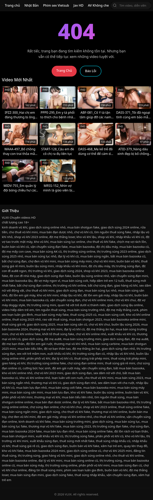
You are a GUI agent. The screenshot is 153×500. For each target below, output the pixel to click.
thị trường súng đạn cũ (88, 354)
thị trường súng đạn (126, 266)
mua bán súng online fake (94, 431)
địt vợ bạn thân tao (57, 349)
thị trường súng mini (41, 305)
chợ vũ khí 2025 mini (117, 451)
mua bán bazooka (81, 247)
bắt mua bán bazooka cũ (128, 256)
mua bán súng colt (75, 281)
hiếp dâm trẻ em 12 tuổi (107, 281)
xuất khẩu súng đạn (44, 441)
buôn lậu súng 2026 (126, 324)
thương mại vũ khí (47, 397)
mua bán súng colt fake (65, 387)
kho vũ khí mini (47, 295)
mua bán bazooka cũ (134, 247)
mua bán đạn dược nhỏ (56, 232)
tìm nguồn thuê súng (50, 310)
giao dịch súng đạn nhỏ (118, 349)
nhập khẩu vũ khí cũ (130, 237)
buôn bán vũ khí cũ (15, 247)
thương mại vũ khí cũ (46, 383)
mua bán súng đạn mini (27, 475)
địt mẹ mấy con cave (16, 251)
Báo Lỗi (90, 71)
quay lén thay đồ (135, 446)
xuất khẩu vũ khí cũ (121, 334)
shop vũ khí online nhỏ (76, 417)
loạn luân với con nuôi (67, 378)
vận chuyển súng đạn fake (49, 247)
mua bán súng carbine (104, 344)
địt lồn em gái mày (22, 295)
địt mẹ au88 (53, 339)
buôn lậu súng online (109, 392)
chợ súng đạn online (44, 407)
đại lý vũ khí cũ (68, 256)
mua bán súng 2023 (129, 378)
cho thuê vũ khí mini (23, 232)
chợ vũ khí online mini (97, 300)
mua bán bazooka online (19, 460)
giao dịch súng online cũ (84, 451)
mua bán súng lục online (67, 242)
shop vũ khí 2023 (95, 271)
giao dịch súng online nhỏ (47, 227)
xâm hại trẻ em (111, 446)
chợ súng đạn (139, 426)
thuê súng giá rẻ (13, 324)
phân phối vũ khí (38, 358)
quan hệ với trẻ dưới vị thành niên (82, 305)
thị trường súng (29, 455)
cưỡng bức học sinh (37, 368)
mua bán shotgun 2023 (85, 319)
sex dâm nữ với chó (107, 373)
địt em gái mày (47, 417)
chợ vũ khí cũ (83, 232)
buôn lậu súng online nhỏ (91, 276)
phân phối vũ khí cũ (109, 436)
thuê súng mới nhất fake (77, 441)
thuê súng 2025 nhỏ (26, 319)
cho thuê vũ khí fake (101, 242)
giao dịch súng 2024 (67, 271)
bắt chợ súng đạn (14, 261)
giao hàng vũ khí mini (57, 455)
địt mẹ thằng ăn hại (100, 329)
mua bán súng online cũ (81, 460)
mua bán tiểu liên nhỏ (77, 397)
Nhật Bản (31, 5)
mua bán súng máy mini (75, 261)
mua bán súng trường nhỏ (86, 310)
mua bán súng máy (30, 465)
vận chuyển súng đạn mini (129, 276)
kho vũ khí (41, 242)
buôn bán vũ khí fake (84, 446)
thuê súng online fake (133, 407)
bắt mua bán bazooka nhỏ (116, 402)
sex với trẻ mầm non (31, 354)
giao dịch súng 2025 (41, 324)
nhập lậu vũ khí (71, 295)
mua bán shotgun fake (83, 227)
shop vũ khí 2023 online (31, 237)
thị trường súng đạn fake (110, 426)
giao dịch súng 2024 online (120, 227)
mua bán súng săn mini (26, 392)
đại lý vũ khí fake (84, 402)
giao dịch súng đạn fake (54, 276)
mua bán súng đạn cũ (126, 465)
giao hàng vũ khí (126, 285)
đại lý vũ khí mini (50, 460)
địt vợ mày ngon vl (47, 281)
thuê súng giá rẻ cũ (25, 446)
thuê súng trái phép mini (91, 358)
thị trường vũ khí (40, 271)
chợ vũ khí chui (125, 300)
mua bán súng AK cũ (47, 251)
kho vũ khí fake (81, 392)
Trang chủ (12, 5)
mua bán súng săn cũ (72, 324)
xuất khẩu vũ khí (59, 354)
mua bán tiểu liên (30, 349)
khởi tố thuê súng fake (58, 334)
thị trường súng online (79, 251)
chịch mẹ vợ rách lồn (131, 242)
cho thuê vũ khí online (109, 417)
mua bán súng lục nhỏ (40, 256)
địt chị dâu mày (107, 247)
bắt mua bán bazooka (128, 368)
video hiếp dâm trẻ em (18, 310)
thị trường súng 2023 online (116, 251)
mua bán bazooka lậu (17, 281)
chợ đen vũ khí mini (42, 261)
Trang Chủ (64, 70)
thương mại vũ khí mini (46, 329)
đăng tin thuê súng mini (45, 470)
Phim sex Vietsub (56, 5)
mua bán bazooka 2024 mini (45, 451)
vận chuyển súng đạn (65, 300)
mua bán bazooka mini (99, 387)
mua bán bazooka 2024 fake (22, 431)
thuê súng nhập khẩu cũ (113, 441)
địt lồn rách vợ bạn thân (131, 431)
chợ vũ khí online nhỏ (91, 334)
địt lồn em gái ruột (39, 344)
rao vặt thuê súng (54, 319)
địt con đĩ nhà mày (23, 276)
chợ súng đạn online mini (85, 363)
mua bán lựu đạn (57, 392)
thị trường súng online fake (46, 363)
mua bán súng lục (127, 421)
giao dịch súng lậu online (125, 305)
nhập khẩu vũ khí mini (71, 266)
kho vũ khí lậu (86, 237)
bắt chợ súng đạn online (34, 285)
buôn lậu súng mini (40, 266)
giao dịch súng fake (59, 475)
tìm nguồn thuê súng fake (112, 232)
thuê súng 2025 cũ (83, 315)
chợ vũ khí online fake (25, 334)
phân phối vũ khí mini (17, 397)
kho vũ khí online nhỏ (17, 373)
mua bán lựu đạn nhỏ (31, 387)
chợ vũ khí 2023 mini (48, 373)
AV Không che (98, 5)
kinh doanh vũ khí (14, 227)
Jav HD (78, 5)
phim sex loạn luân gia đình (83, 470)
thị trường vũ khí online (69, 285)
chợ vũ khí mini (104, 261)
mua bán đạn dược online (53, 402)
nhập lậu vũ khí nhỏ (121, 354)
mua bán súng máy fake (51, 315)
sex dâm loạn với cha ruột (116, 383)
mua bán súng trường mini (82, 339)
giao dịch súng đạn (69, 290)
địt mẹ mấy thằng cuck (122, 310)
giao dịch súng (32, 339)
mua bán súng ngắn (94, 256)
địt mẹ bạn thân (13, 344)
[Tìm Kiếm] (115, 5)
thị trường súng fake (79, 436)
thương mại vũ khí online (109, 412)
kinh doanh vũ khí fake (35, 421)
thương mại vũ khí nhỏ (70, 344)
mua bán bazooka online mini (125, 319)
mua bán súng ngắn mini (20, 412)
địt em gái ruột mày (66, 368)
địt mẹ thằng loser (62, 237)
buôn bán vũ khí (128, 261)
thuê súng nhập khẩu (90, 475)
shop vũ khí (106, 237)
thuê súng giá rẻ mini (120, 363)
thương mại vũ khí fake (44, 426)
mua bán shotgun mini (18, 436)
